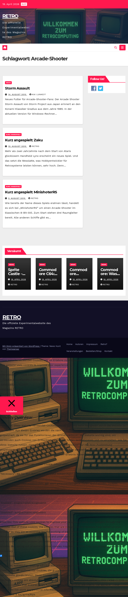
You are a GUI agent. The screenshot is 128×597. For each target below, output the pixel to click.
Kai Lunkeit (37, 94)
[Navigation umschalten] (122, 47)
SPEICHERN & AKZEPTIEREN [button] (17, 594)
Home (69, 344)
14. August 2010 (17, 94)
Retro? (104, 344)
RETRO (10, 16)
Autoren (79, 344)
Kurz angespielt (13, 135)
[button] (115, 47)
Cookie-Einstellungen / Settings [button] (23, 379)
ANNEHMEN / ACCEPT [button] (14, 384)
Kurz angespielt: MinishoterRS (31, 192)
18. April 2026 (18, 279)
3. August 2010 (17, 198)
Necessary (10, 555)
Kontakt (108, 351)
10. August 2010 (17, 146)
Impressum (92, 344)
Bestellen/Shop (93, 351)
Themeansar (13, 349)
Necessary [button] (6, 551)
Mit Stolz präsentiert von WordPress (21, 346)
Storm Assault (17, 88)
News (8, 83)
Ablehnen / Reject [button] (11, 389)
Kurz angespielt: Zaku (24, 140)
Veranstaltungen (74, 351)
